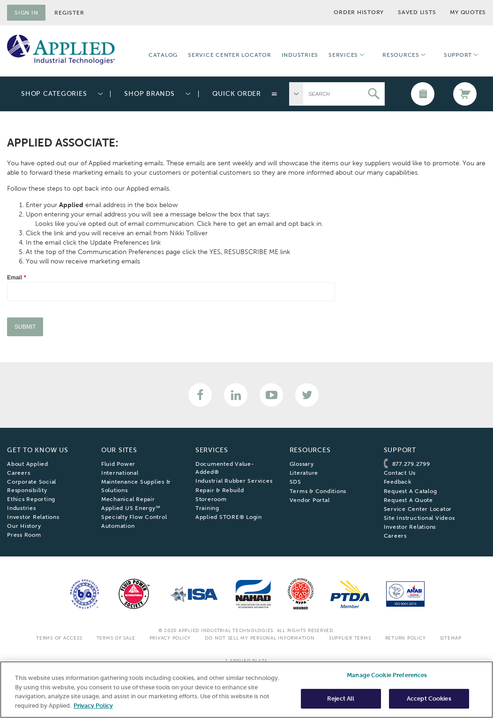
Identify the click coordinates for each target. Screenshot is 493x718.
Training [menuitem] (207, 508)
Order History (359, 12)
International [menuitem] (120, 473)
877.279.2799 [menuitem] (411, 464)
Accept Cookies (429, 698)
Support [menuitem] (458, 55)
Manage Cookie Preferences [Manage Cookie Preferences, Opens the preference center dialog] (387, 675)
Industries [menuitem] (300, 55)
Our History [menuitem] (24, 526)
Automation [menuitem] (118, 526)
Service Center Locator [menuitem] (229, 55)
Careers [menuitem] (18, 473)
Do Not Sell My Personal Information (259, 638)
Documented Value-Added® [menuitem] (224, 468)
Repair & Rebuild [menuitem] (219, 490)
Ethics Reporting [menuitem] (31, 499)
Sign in (26, 12)
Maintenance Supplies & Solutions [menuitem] (136, 486)
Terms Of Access (59, 638)
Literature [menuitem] (304, 473)
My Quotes (468, 12)
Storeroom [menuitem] (211, 499)
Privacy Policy (170, 638)
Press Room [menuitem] (24, 535)
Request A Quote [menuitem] (408, 500)
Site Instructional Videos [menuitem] (419, 518)
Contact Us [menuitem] (400, 473)
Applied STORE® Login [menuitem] (228, 517)
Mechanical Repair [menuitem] (128, 499)
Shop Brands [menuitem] (149, 93)
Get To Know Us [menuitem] (37, 450)
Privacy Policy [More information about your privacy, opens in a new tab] (93, 705)
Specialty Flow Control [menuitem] (134, 517)
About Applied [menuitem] (27, 464)
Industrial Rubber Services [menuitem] (234, 481)
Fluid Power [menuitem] (118, 464)
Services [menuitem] (343, 55)
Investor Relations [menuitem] (33, 517)
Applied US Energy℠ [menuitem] (131, 508)
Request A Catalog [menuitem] (410, 491)
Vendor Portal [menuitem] (310, 500)
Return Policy (405, 638)
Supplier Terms (350, 638)
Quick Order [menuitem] (236, 93)
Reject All (340, 698)
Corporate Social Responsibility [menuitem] (31, 486)
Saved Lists (417, 12)
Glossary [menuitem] (302, 464)
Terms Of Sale (116, 638)
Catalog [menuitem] (163, 55)
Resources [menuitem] (400, 55)
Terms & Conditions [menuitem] (318, 491)
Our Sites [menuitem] (119, 450)
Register (69, 12)
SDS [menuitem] (295, 482)
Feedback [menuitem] (397, 482)
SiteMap (451, 638)
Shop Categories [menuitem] (54, 93)
